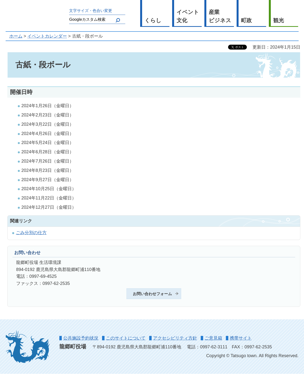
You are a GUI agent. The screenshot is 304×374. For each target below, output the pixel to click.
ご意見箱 (213, 338)
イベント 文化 (188, 16)
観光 (278, 20)
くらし (153, 20)
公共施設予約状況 (80, 338)
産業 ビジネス (220, 16)
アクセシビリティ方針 (175, 338)
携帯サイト (241, 338)
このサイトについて (126, 338)
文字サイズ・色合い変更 (90, 10)
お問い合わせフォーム (152, 293)
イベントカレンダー (47, 36)
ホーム (15, 36)
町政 (246, 20)
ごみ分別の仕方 (31, 232)
